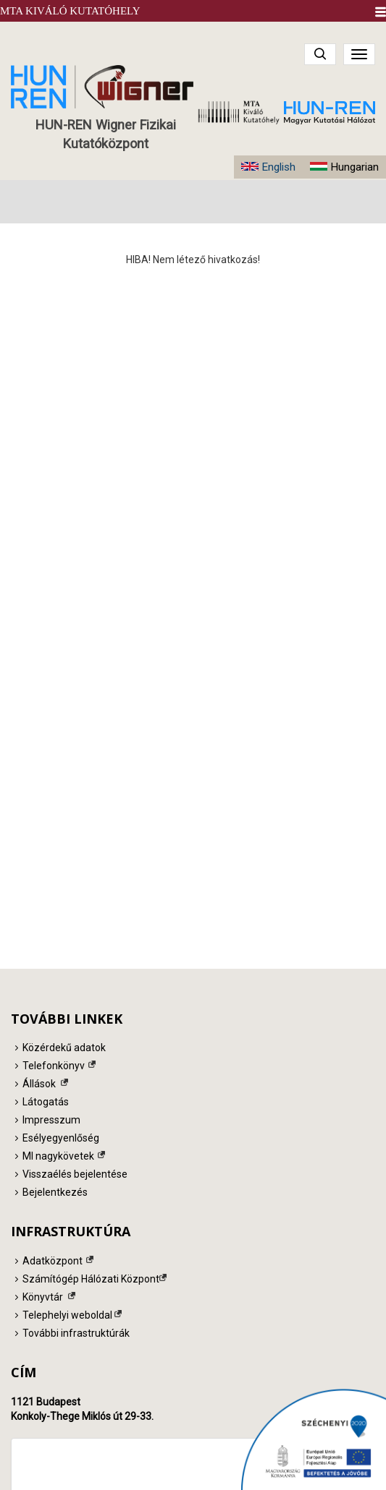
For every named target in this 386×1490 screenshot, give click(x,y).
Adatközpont (52, 1261)
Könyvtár (42, 1297)
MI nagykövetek (58, 1156)
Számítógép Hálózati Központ (90, 1279)
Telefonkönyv (53, 1065)
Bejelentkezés (55, 1192)
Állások (39, 1083)
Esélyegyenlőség (60, 1138)
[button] (380, 12)
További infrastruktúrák (76, 1333)
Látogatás (45, 1102)
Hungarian (354, 167)
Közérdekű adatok (64, 1047)
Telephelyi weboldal (67, 1315)
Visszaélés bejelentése (74, 1174)
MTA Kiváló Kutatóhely (70, 11)
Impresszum (51, 1120)
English (278, 167)
